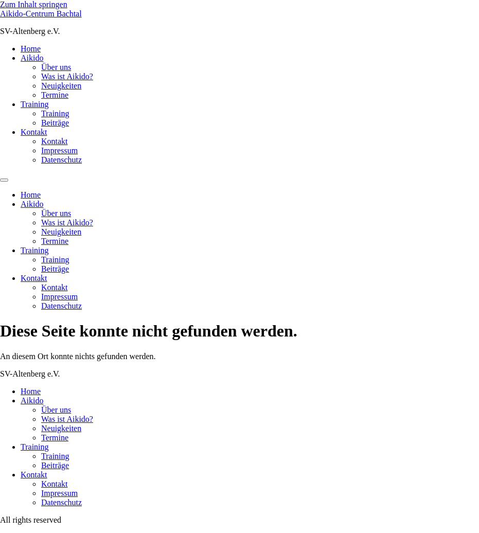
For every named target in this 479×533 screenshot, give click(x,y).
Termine (54, 95)
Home (31, 48)
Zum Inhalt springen (33, 4)
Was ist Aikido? (67, 76)
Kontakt (34, 132)
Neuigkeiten (61, 85)
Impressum (59, 150)
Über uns (56, 67)
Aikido (32, 58)
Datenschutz (61, 159)
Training (35, 104)
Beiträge (55, 122)
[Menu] (4, 180)
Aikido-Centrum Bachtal (41, 13)
